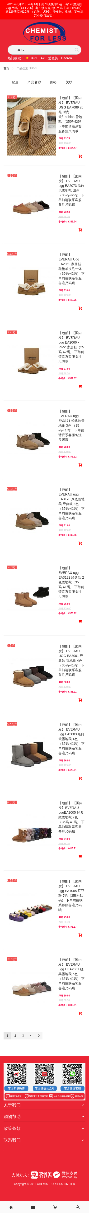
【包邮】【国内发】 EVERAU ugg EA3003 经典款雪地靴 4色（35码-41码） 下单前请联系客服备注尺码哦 (71, 739)
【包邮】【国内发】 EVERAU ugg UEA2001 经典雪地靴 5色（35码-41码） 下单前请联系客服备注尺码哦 (71, 974)
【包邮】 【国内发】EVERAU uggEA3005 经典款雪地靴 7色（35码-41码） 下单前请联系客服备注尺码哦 (71, 817)
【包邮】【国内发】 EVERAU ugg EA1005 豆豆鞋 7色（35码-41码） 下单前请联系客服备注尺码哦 (71, 895)
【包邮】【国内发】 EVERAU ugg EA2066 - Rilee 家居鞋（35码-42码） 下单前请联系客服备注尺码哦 (71, 347)
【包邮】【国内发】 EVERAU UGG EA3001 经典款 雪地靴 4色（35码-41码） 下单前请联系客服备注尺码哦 (71, 660)
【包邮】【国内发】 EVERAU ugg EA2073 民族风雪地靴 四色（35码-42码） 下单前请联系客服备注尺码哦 (71, 190)
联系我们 (12, 1140)
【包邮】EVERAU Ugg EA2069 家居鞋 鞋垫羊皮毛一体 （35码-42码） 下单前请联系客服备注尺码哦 (71, 269)
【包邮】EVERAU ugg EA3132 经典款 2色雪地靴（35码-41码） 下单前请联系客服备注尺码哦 (71, 582)
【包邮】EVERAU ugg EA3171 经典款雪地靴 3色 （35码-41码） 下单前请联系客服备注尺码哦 (71, 425)
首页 (7, 68)
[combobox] (44, 50)
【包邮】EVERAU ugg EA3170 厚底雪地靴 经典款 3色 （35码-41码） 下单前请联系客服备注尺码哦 (71, 504)
